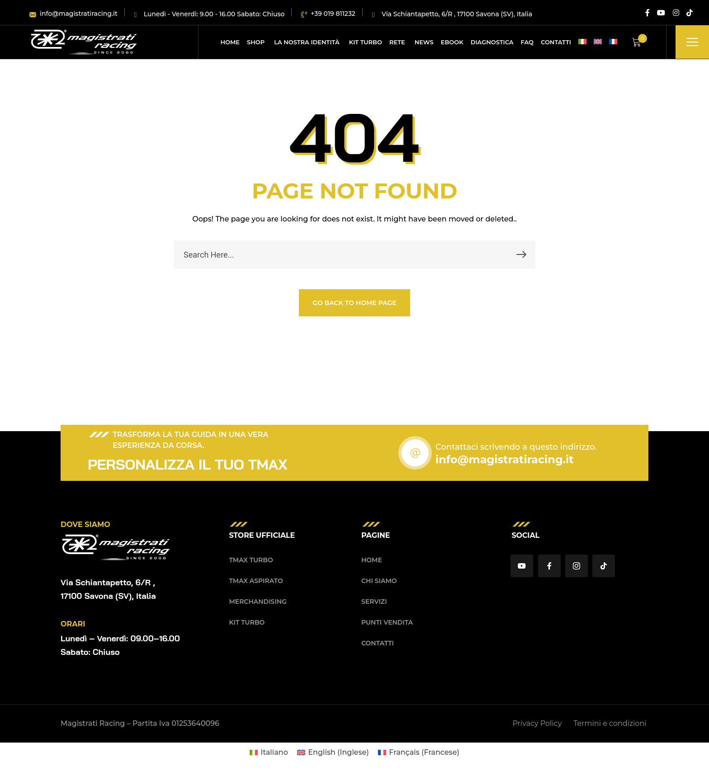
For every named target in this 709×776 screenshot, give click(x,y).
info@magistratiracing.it (504, 459)
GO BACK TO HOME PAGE (354, 303)
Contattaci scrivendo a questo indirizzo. (516, 447)
